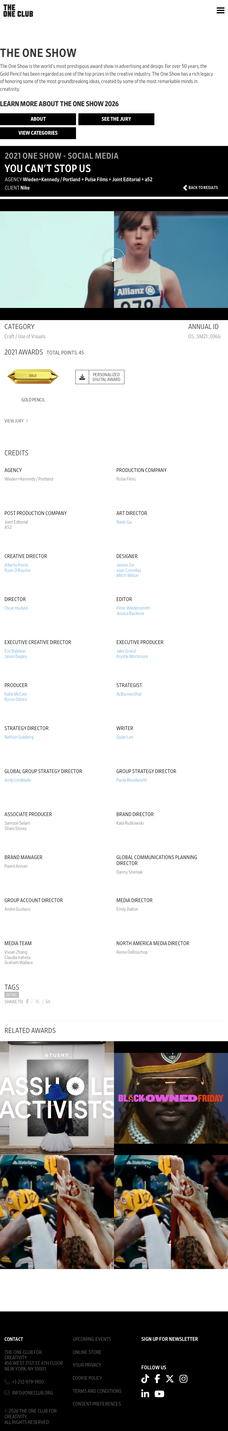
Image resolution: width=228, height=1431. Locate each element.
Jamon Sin (125, 565)
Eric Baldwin (15, 651)
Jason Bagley (15, 656)
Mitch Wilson (127, 575)
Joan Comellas (128, 570)
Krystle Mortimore (132, 656)
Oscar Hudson (16, 608)
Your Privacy (87, 1365)
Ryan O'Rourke (17, 570)
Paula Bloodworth (131, 780)
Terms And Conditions (97, 1391)
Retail (12, 995)
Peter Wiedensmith (133, 608)
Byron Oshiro (15, 699)
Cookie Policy (87, 1378)
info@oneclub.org (32, 1392)
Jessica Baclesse (130, 613)
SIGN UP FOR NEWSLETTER (169, 1339)
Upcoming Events (92, 1339)
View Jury (15, 421)
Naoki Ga (124, 522)
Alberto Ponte (16, 565)
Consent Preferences (97, 1403)
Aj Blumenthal (128, 694)
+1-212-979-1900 (28, 1381)
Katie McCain (15, 694)
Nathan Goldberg (19, 737)
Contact (13, 1339)
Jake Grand (126, 651)
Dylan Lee (124, 737)
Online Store (87, 1352)
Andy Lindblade (17, 780)
